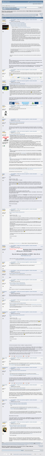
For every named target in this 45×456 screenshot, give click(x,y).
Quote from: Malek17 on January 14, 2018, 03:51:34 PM (17, 273)
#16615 (42, 312)
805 (38, 442)
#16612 (42, 280)
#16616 (42, 358)
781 (6, 14)
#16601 (42, 20)
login (11, 5)
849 (25, 15)
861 (5, 16)
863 (7, 16)
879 (29, 16)
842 (15, 15)
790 (18, 14)
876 (25, 16)
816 (14, 443)
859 (2, 16)
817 (15, 443)
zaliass (3, 173)
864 (9, 16)
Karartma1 (4, 19)
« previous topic (41, 14)
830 (33, 443)
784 (10, 14)
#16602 (42, 70)
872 (19, 16)
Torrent (15, 7)
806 (39, 442)
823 (23, 443)
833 (3, 15)
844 (18, 15)
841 (14, 15)
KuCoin (21, 395)
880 (30, 16)
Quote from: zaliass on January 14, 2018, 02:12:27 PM (16, 212)
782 (7, 14)
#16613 (42, 292)
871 (18, 16)
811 (7, 443)
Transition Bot (23, 153)
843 (17, 15)
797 (27, 14)
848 (23, 15)
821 (21, 443)
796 (26, 14)
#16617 (42, 368)
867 (13, 16)
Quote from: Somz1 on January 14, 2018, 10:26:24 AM (16, 122)
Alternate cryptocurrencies (11, 446)
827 (29, 443)
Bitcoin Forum (4, 446)
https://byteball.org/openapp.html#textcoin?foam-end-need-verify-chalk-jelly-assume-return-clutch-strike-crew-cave (25, 169)
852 (29, 15)
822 (22, 443)
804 (37, 14)
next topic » (42, 15)
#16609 (42, 246)
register (14, 5)
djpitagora (4, 119)
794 (23, 14)
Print (41, 16)
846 (21, 15)
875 (23, 16)
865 (10, 16)
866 (11, 16)
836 (7, 15)
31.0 (13, 7)
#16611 (42, 271)
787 (14, 14)
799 (30, 14)
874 (22, 16)
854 (31, 15)
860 (3, 16)
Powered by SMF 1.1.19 (17, 454)
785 (11, 14)
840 (13, 15)
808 (3, 443)
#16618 (42, 385)
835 (6, 15)
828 (30, 443)
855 (33, 15)
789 (17, 14)
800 (32, 14)
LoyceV (3, 131)
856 (34, 15)
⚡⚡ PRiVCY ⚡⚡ (13, 77)
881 (31, 16)
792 (21, 14)
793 (22, 14)
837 (9, 15)
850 (26, 15)
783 (9, 14)
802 (34, 14)
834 (5, 15)
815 (13, 443)
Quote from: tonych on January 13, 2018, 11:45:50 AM (16, 22)
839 (11, 15)
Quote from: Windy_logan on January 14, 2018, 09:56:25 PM (17, 370)
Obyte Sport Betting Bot (19, 356)
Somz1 (3, 105)
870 (17, 16)
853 (30, 15)
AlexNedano (4, 291)
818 (17, 443)
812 (9, 443)
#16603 (42, 81)
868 (14, 16)
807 (2, 443)
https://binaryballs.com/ (18, 243)
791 (20, 14)
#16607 (42, 174)
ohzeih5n (4, 69)
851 (27, 15)
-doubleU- (4, 80)
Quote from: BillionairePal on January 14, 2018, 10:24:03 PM (17, 425)
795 (25, 14)
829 (31, 443)
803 (36, 14)
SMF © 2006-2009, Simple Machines (26, 454)
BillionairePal (4, 384)
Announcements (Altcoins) (21, 446)
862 (6, 16)
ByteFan (3, 209)
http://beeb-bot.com (26, 255)
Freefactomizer (5, 367)
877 (26, 16)
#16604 (42, 106)
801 (33, 14)
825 (26, 443)
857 (35, 15)
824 (25, 443)
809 (5, 443)
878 (27, 16)
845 (19, 15)
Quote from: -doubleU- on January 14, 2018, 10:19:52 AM (18, 426)
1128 (34, 16)
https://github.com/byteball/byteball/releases (24, 27)
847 (22, 15)
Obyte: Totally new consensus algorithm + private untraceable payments (17, 447)
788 (16, 14)
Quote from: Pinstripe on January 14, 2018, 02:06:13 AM (17, 134)
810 (6, 443)
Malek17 (3, 262)
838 (10, 15)
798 (29, 14)
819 (18, 443)
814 (11, 443)
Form (16, 99)
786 (13, 14)
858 (37, 15)
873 (21, 16)
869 (15, 16)
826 (27, 443)
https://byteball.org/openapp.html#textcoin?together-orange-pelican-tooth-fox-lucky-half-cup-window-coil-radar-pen (28, 259)
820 (19, 443)
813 (10, 443)
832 (2, 15)
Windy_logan (4, 357)
